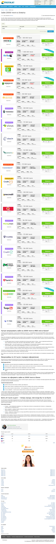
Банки (26, 6)
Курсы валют (4, 6)
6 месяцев (53, 483)
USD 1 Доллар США (38, 1)
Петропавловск (52, 526)
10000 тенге (3, 471)
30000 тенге (3, 473)
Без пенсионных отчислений (50, 506)
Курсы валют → (37, 0)
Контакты (3, 536)
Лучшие (53, 508)
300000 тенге (52, 474)
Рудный (53, 528)
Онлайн (2, 505)
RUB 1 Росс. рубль (38, 4)
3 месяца (53, 481)
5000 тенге (3, 469)
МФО (20, 6)
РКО (23, 6)
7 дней (2, 480)
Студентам (3, 506)
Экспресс (2, 521)
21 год (54, 489)
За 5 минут (53, 502)
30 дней (2, 485)
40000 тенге (3, 474)
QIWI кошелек (52, 495)
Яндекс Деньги (52, 496)
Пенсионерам (3, 507)
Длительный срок (52, 485)
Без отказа (3, 515)
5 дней (2, 479)
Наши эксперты (37, 536)
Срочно (2, 522)
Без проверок (3, 516)
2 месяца (53, 480)
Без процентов (3, 517)
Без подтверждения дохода (6, 512)
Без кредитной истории (51, 517)
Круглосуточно (3, 518)
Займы (15, 6)
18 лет (2, 489)
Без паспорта (52, 510)
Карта (2, 495)
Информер (8, 536)
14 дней (2, 483)
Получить (47, 40)
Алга (2, 529)
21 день (2, 484)
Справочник (33, 6)
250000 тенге (52, 473)
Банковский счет (4, 497)
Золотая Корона (4, 498)
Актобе (2, 528)
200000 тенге (52, 472)
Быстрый (53, 507)
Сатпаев (53, 530)
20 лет (2, 491)
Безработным (3, 509)
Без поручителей (52, 512)
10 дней (2, 481)
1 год (54, 484)
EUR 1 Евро (36, 3)
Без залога (3, 514)
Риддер (53, 527)
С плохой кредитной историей (49, 518)
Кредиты (10, 6)
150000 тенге (52, 471)
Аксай (2, 526)
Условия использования (28, 536)
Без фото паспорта (51, 505)
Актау (2, 527)
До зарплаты (3, 502)
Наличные (3, 496)
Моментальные (52, 509)
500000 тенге (52, 475)
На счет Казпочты (51, 498)
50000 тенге (3, 475)
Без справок (3, 513)
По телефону (52, 515)
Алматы (2, 530)
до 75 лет (53, 490)
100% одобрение (52, 514)
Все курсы (3, 442)
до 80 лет (53, 491)
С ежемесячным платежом (50, 516)
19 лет (2, 490)
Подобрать (51, 31)
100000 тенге (52, 469)
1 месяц (53, 479)
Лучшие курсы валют (5, 431)
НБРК (54, 442)
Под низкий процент (4, 508)
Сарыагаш (53, 529)
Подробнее (8, 44)
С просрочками (4, 510)
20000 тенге (3, 472)
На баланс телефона (51, 497)
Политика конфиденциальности (17, 536)
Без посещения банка (51, 513)
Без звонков (3, 520)
